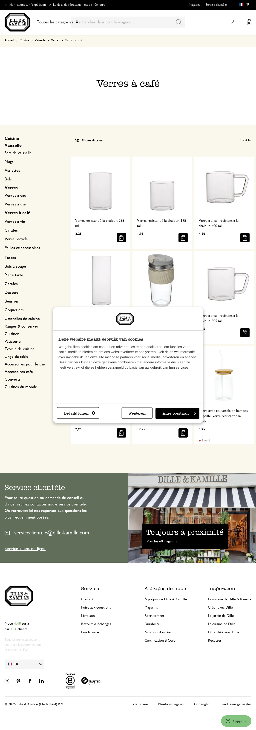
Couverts (12, 379)
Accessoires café (19, 372)
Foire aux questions (96, 607)
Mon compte (232, 22)
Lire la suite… (92, 632)
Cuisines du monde (21, 387)
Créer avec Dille (220, 607)
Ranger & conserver (21, 326)
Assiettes (12, 170)
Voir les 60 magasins (162, 541)
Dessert (11, 293)
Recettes (214, 640)
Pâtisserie (13, 342)
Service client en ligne (25, 548)
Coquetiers (14, 310)
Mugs (9, 162)
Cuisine (24, 40)
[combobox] (128, 22)
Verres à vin (15, 222)
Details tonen (79, 413)
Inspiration (221, 588)
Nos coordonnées (158, 632)
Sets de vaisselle (18, 153)
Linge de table (16, 357)
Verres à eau (15, 196)
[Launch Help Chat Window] (236, 721)
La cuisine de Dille (222, 624)
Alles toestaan (179, 413)
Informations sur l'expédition (27, 4)
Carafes (11, 230)
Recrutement (154, 616)
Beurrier (12, 301)
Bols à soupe (15, 266)
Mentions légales (171, 704)
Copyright (201, 704)
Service (90, 588)
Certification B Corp (159, 640)
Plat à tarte (14, 275)
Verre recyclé (16, 239)
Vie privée (140, 704)
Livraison (88, 616)
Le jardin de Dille (221, 616)
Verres (55, 40)
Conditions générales (235, 704)
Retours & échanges (96, 624)
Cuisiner (12, 334)
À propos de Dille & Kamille (165, 599)
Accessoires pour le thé (25, 364)
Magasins (194, 4)
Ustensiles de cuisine (22, 319)
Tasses (10, 258)
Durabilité (152, 624)
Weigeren (137, 413)
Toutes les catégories (57, 22)
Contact (87, 599)
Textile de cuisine (20, 349)
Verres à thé (15, 204)
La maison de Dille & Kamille (229, 599)
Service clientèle (216, 4)
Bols (8, 179)
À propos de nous (165, 588)
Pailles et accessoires (22, 248)
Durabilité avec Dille (223, 632)
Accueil (9, 40)
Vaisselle (40, 40)
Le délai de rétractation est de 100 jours (79, 4)
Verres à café (17, 213)
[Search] (179, 22)
